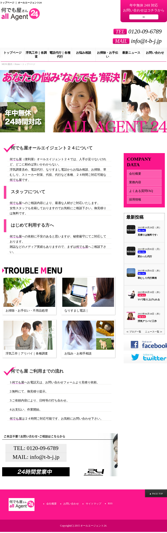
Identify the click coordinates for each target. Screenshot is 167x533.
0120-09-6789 (135, 32)
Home (17, 65)
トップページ (12, 54)
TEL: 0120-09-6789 (36, 450)
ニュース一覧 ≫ (153, 335)
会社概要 (135, 175)
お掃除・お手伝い (107, 56)
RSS (110, 504)
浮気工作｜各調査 (36, 56)
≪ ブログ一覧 (133, 335)
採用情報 (135, 200)
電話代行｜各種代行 (59, 56)
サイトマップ (93, 505)
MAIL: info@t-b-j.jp (36, 459)
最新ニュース (131, 54)
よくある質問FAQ (141, 192)
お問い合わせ (155, 54)
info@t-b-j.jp (135, 41)
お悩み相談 (83, 54)
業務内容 (135, 183)
